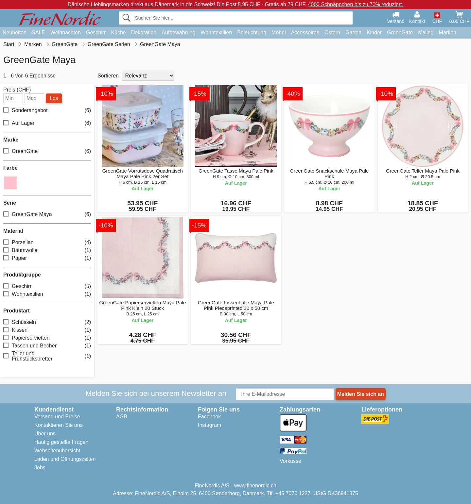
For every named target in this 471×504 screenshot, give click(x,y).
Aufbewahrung (178, 32)
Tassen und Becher (47, 346)
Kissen (47, 330)
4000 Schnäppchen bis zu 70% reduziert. (355, 4)
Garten (353, 32)
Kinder (374, 32)
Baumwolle (47, 250)
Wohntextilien (216, 32)
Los (54, 98)
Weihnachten (65, 32)
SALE (38, 32)
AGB (121, 416)
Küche (118, 32)
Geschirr (96, 32)
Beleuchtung (251, 32)
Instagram (209, 425)
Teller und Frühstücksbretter (47, 356)
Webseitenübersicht (57, 450)
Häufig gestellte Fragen (61, 442)
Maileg (425, 32)
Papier (47, 258)
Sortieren (108, 75)
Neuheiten (14, 32)
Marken (447, 32)
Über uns (45, 433)
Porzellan (47, 243)
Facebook (209, 416)
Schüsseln (47, 322)
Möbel (278, 32)
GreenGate (400, 32)
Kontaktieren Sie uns (58, 425)
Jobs (39, 467)
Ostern (332, 32)
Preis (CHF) (17, 89)
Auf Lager (47, 123)
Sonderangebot (47, 111)
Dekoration (143, 32)
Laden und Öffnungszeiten (65, 459)
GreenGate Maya (47, 214)
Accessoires (305, 32)
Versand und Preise (57, 416)
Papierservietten (47, 338)
